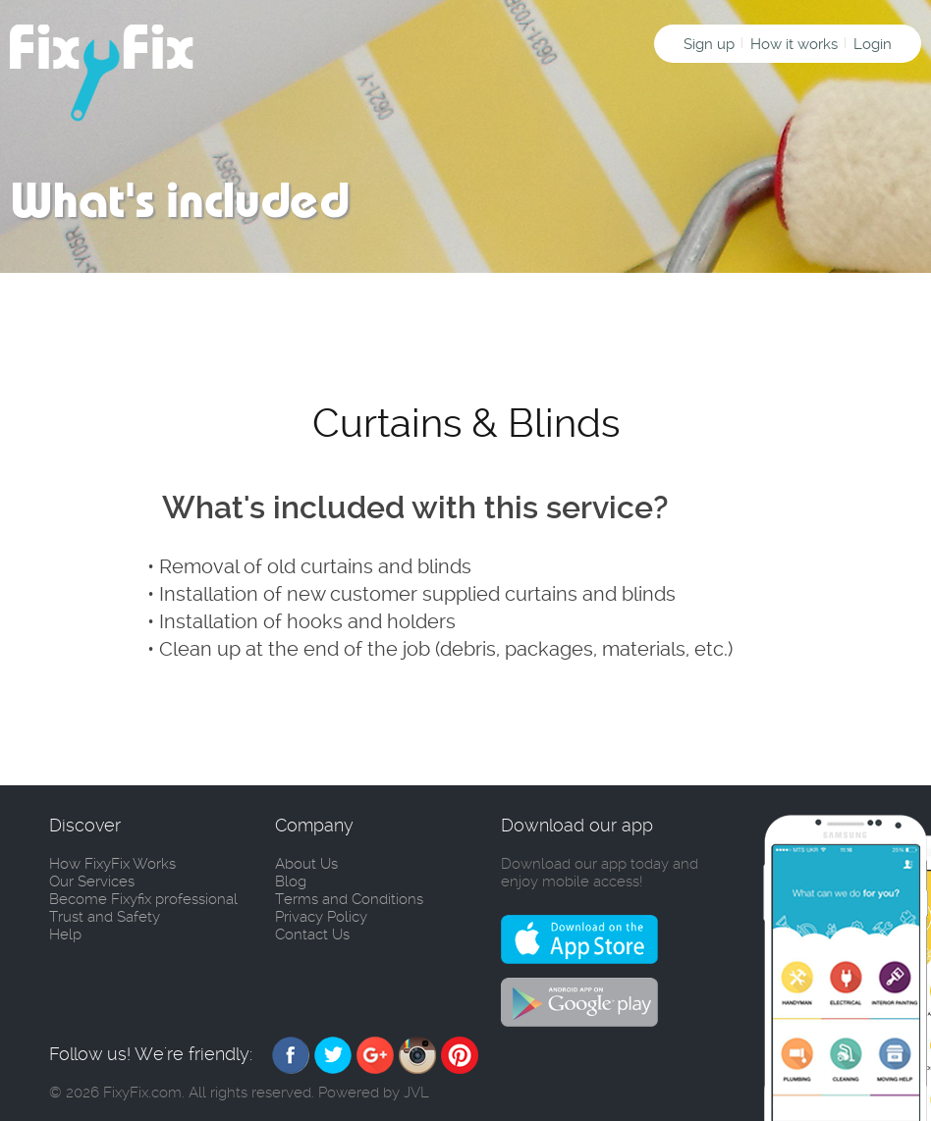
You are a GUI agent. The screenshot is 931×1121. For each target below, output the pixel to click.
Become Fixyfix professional (143, 899)
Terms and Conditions (349, 899)
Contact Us (312, 934)
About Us (306, 864)
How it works (794, 44)
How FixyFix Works (112, 864)
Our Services (92, 881)
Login (872, 44)
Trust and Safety (104, 917)
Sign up (709, 44)
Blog (290, 881)
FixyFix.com (142, 1092)
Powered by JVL (373, 1092)
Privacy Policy (321, 917)
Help (65, 934)
